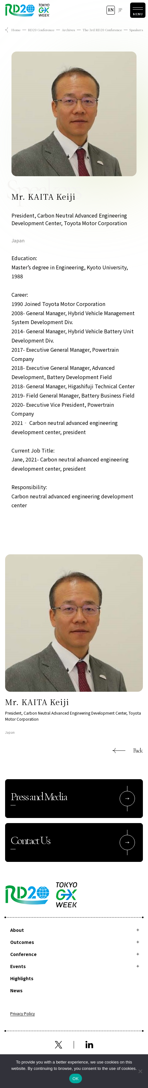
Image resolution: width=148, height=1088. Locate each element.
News (16, 990)
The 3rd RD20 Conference (102, 29)
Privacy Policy (22, 1014)
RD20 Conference (41, 29)
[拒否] (140, 1071)
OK (75, 1078)
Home (15, 29)
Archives (68, 29)
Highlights (21, 978)
